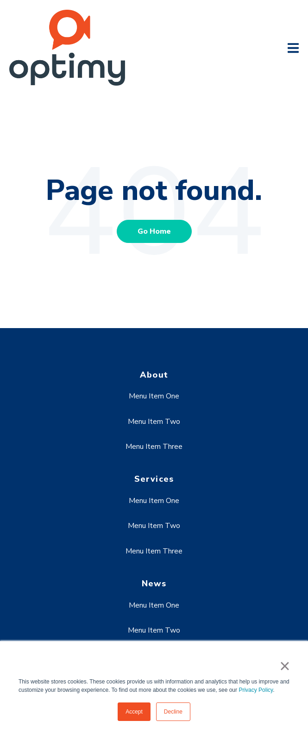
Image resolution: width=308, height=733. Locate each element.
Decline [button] (173, 711)
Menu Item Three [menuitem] (154, 446)
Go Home (154, 231)
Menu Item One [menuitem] (154, 396)
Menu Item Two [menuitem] (154, 421)
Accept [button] (134, 711)
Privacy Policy (256, 690)
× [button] (284, 666)
